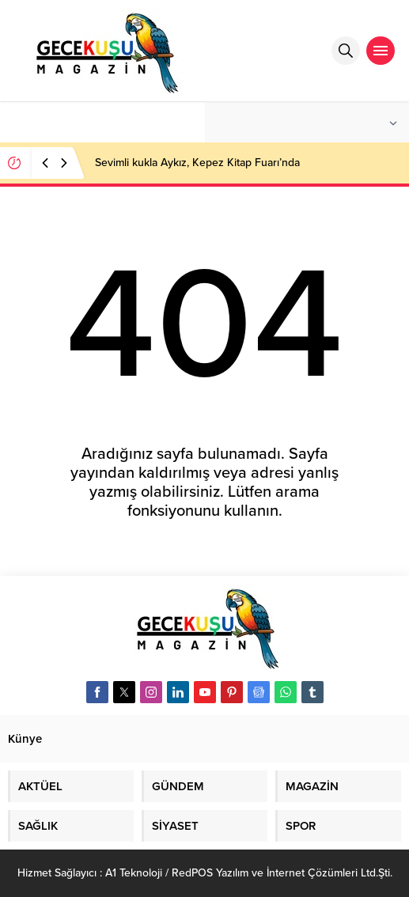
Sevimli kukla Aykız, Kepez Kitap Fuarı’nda (197, 162)
